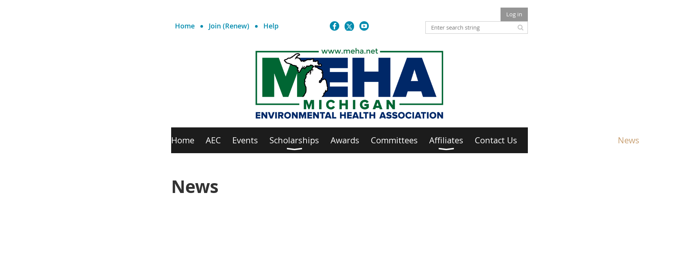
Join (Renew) (229, 25)
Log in (514, 14)
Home (185, 25)
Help (271, 25)
